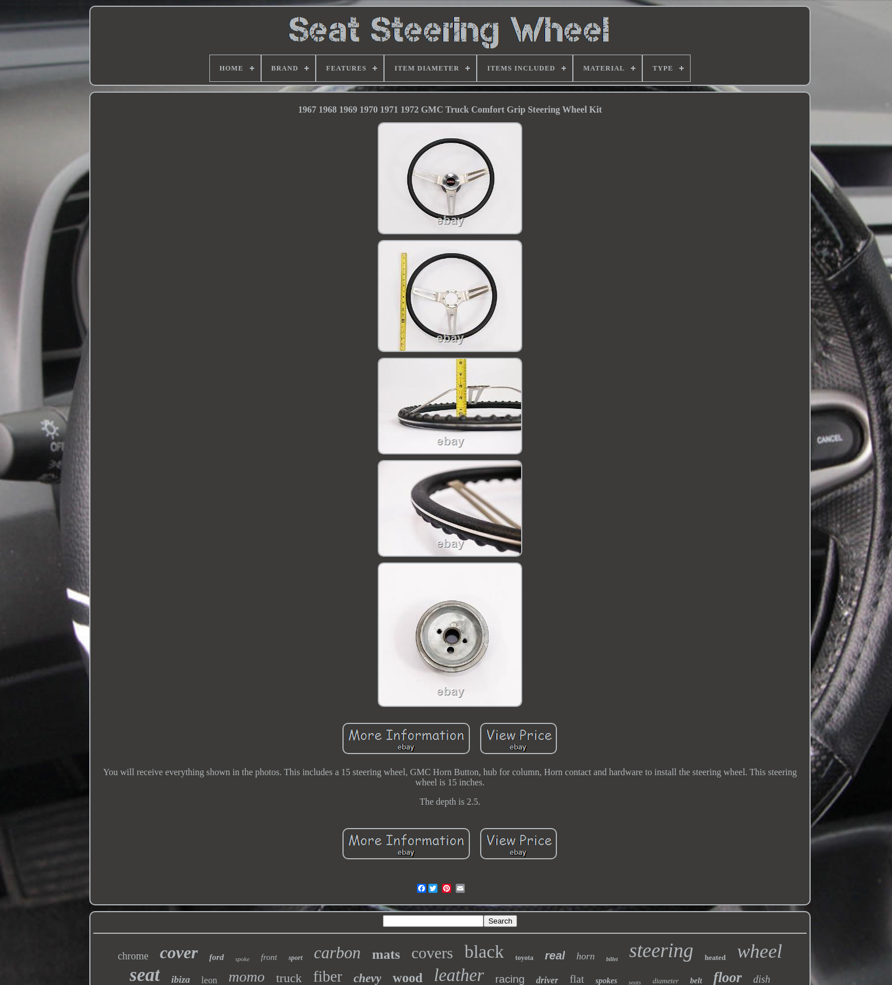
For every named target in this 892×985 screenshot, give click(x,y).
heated (715, 957)
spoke (243, 958)
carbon (337, 952)
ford (216, 957)
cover (179, 952)
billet (612, 959)
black (483, 951)
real (555, 955)
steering (661, 951)
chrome (133, 956)
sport (295, 958)
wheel (759, 951)
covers (432, 953)
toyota (524, 958)
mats (386, 954)
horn (585, 956)
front (269, 957)
